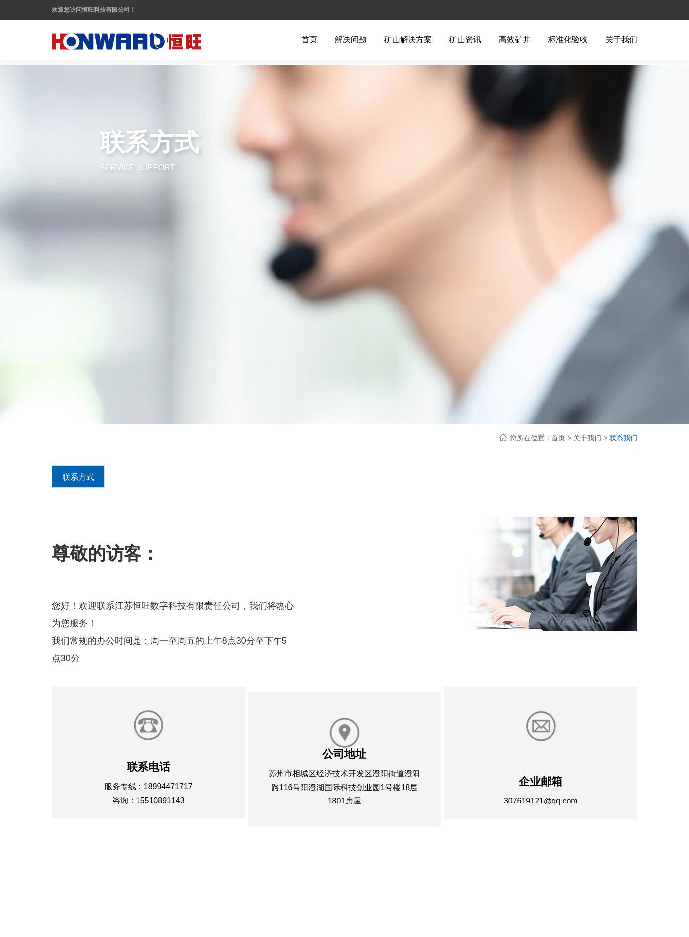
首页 (558, 438)
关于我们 (587, 438)
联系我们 (623, 438)
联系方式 (78, 477)
